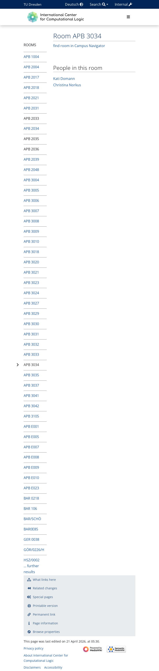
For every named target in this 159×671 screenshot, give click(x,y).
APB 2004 (31, 67)
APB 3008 (31, 221)
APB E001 (31, 426)
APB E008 (31, 457)
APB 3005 (31, 190)
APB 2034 (31, 128)
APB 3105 (31, 416)
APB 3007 (31, 210)
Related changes (45, 588)
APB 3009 (31, 231)
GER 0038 (31, 539)
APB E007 (31, 447)
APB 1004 (31, 56)
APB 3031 (31, 334)
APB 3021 (31, 272)
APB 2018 (31, 87)
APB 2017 (31, 77)
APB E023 (31, 488)
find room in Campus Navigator (79, 45)
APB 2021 (31, 97)
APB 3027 (31, 303)
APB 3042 (31, 405)
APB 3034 (31, 364)
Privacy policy (33, 648)
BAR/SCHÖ (32, 518)
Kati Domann (64, 78)
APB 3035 (31, 375)
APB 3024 (31, 293)
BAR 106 (30, 508)
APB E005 (31, 436)
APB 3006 (31, 200)
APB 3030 (31, 323)
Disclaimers (32, 667)
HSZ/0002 (31, 560)
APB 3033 (31, 354)
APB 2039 (31, 159)
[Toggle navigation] (128, 17)
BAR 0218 (31, 498)
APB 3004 (31, 180)
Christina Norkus (67, 85)
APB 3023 (31, 282)
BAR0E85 (31, 529)
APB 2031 (31, 108)
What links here (44, 580)
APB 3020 (31, 262)
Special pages (43, 597)
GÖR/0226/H (34, 549)
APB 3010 (31, 241)
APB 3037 (31, 385)
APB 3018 (31, 251)
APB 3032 (31, 344)
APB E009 (31, 467)
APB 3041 (31, 395)
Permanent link (44, 614)
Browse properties (46, 632)
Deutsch (74, 4)
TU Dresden (32, 4)
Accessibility (53, 667)
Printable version (45, 606)
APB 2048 (31, 169)
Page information (45, 623)
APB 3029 (31, 313)
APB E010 (31, 477)
